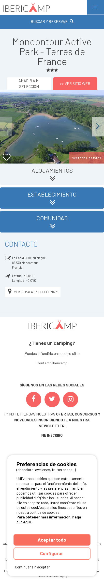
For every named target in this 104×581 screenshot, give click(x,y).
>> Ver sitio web (75, 83)
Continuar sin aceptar (32, 567)
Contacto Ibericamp (52, 363)
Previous (6, 126)
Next (98, 126)
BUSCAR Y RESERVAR (52, 21)
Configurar (52, 553)
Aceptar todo (52, 540)
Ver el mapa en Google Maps (33, 292)
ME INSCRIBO (52, 435)
